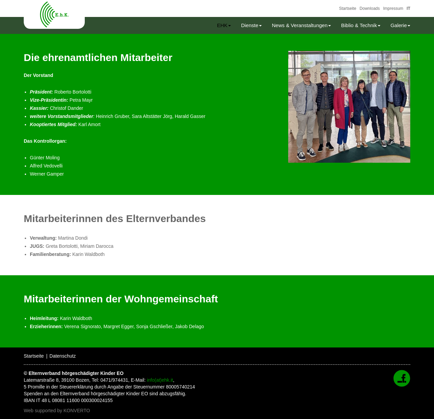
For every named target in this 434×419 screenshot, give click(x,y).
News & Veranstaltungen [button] (301, 25)
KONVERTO (76, 410)
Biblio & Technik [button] (360, 25)
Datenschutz (63, 356)
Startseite (347, 8)
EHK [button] (224, 25)
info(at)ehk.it (160, 380)
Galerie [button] (400, 25)
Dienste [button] (251, 25)
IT (408, 8)
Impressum (393, 8)
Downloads (370, 8)
